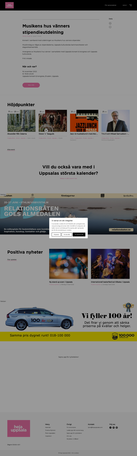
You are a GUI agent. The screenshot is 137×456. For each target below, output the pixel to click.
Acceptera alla (79, 234)
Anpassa (56, 234)
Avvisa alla (67, 234)
